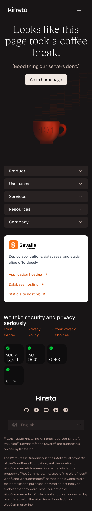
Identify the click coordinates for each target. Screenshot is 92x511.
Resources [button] (19, 209)
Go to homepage (46, 79)
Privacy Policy (34, 332)
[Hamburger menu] (79, 10)
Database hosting (23, 284)
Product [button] (17, 171)
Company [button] (19, 222)
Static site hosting (24, 294)
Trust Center (9, 332)
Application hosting (25, 274)
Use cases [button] (19, 183)
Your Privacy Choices (65, 332)
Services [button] (17, 196)
